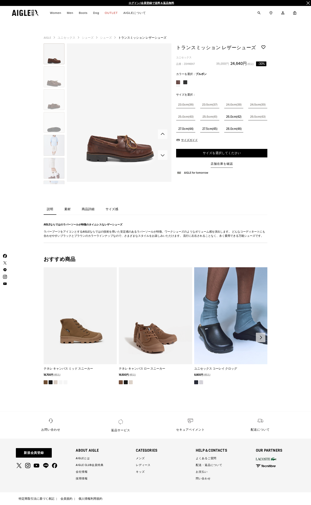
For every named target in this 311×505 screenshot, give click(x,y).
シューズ (88, 37)
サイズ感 (112, 209)
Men (70, 12)
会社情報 (81, 471)
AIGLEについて (134, 12)
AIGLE (47, 37)
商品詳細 (88, 209)
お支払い (201, 471)
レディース (143, 465)
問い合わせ (203, 478)
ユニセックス (66, 37)
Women (55, 12)
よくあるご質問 (206, 458)
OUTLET (111, 12)
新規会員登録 (34, 453)
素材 (67, 209)
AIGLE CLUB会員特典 (89, 465)
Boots (83, 12)
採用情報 (81, 478)
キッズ (140, 471)
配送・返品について (209, 465)
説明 (50, 209)
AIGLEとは (83, 458)
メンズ (140, 458)
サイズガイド (189, 140)
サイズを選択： (186, 94)
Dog (96, 12)
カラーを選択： (191, 74)
